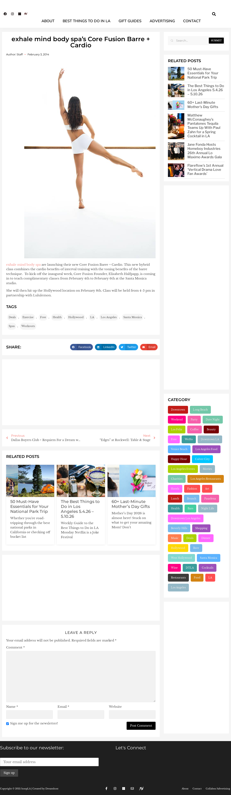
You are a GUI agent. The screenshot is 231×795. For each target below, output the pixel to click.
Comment (15, 647)
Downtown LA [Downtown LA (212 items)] (210, 439)
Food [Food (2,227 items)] (197, 577)
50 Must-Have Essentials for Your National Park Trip (29, 506)
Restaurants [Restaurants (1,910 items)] (178, 577)
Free (43, 317)
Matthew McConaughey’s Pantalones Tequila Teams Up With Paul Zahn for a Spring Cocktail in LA (203, 125)
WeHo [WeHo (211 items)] (189, 439)
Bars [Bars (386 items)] (190, 508)
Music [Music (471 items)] (174, 538)
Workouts (28, 326)
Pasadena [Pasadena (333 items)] (210, 498)
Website (115, 706)
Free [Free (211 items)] (174, 439)
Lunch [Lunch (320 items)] (175, 498)
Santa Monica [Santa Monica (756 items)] (208, 557)
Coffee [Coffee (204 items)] (194, 429)
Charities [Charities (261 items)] (176, 478)
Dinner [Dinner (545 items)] (205, 538)
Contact (192, 21)
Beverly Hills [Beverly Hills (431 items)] (179, 528)
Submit (216, 40)
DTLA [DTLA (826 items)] (190, 567)
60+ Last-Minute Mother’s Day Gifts (131, 504)
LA (92, 317)
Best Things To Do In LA (86, 21)
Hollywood (76, 317)
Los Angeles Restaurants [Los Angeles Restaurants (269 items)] (206, 478)
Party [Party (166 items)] (194, 419)
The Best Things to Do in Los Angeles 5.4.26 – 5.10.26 (80, 509)
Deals (12, 317)
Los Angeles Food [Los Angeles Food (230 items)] (206, 449)
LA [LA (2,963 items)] (210, 577)
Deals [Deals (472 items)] (189, 538)
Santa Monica (132, 317)
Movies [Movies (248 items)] (207, 468)
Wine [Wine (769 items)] (174, 567)
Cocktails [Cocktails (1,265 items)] (207, 567)
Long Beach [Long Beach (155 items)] (200, 409)
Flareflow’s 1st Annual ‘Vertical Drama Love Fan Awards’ (205, 169)
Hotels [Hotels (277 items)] (175, 488)
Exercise (27, 317)
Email (63, 706)
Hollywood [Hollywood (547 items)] (178, 547)
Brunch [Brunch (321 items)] (191, 498)
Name (12, 706)
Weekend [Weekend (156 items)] (177, 419)
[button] (214, 13)
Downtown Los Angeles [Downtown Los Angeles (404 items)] (185, 518)
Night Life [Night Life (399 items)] (207, 508)
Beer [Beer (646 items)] (196, 547)
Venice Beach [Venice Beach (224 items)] (179, 449)
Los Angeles (109, 317)
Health (57, 317)
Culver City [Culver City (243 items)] (202, 459)
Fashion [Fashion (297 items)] (192, 488)
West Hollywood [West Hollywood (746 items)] (181, 557)
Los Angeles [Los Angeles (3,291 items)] (178, 587)
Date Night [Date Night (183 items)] (213, 419)
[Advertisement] (81, 392)
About (48, 21)
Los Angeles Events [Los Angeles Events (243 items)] (183, 468)
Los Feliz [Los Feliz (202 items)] (176, 429)
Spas (12, 326)
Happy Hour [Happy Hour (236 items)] (179, 459)
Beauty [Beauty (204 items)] (211, 429)
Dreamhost (51, 788)
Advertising (162, 21)
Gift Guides (130, 21)
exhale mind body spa (23, 265)
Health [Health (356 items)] (175, 508)
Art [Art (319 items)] (207, 488)
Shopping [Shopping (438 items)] (201, 528)
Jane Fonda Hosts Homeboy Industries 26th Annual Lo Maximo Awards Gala (204, 150)
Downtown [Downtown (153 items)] (178, 409)
